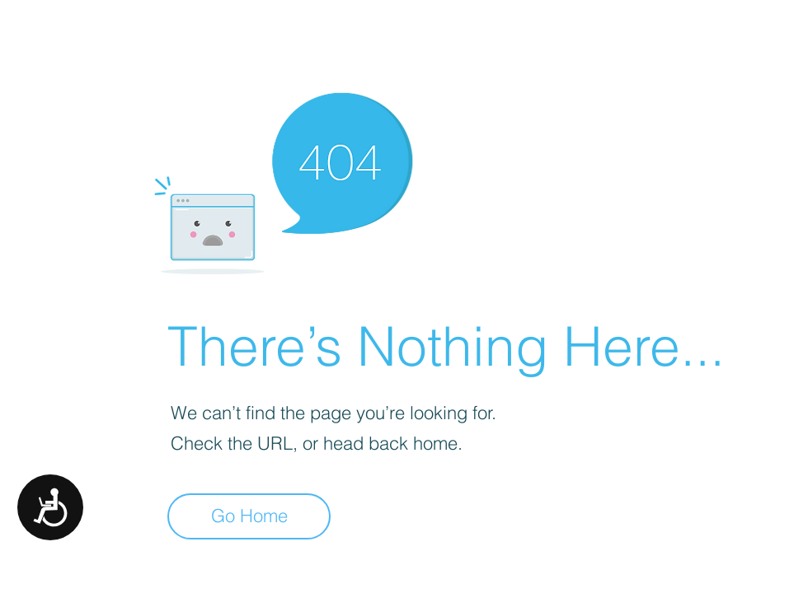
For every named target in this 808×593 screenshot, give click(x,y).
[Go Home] (249, 516)
